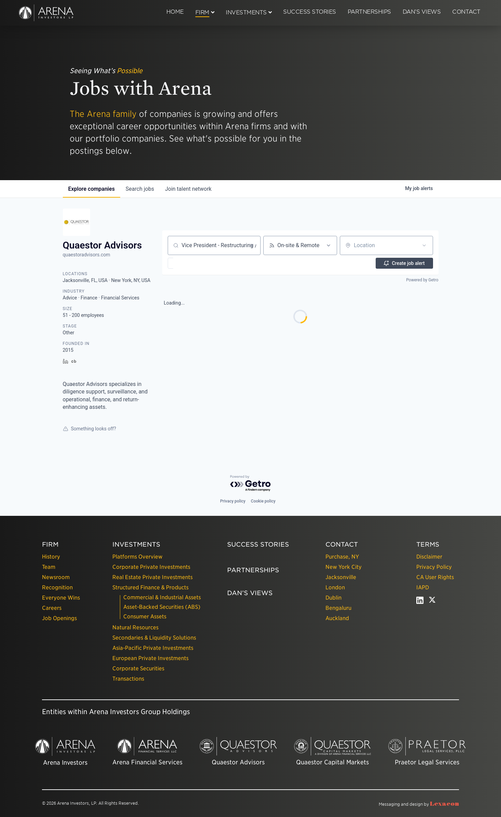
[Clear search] (251, 245)
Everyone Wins (61, 597)
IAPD (422, 587)
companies (91, 189)
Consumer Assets (144, 616)
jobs (140, 189)
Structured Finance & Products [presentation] (150, 587)
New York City (343, 567)
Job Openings (59, 618)
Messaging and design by (419, 804)
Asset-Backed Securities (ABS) (161, 607)
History (51, 556)
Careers (51, 608)
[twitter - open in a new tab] (432, 601)
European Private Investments (150, 658)
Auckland (337, 618)
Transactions (128, 678)
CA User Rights (435, 577)
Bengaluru (338, 608)
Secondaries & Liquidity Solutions (154, 637)
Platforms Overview (137, 556)
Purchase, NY (342, 556)
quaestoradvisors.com (86, 254)
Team (48, 567)
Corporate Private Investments (151, 567)
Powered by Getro (422, 280)
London (335, 587)
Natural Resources (135, 627)
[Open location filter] (424, 245)
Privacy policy (232, 501)
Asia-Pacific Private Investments (152, 648)
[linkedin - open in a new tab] (419, 601)
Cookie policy (263, 501)
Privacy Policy (434, 567)
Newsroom (56, 577)
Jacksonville (340, 577)
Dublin (333, 597)
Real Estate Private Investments (152, 577)
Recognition (57, 587)
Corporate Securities (138, 668)
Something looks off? (89, 428)
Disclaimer (429, 556)
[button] (190, 263)
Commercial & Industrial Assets (162, 597)
